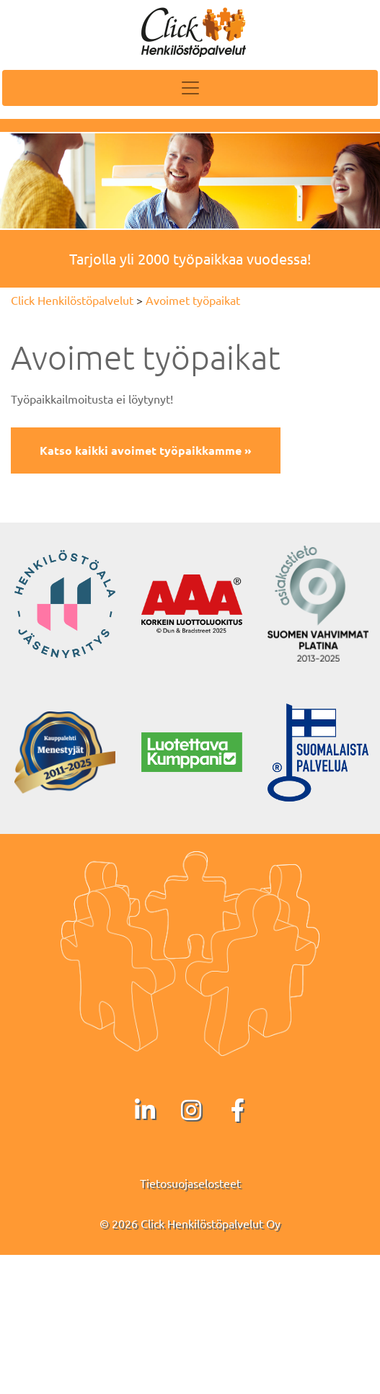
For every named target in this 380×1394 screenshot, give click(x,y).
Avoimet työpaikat (193, 300)
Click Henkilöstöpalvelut (72, 300)
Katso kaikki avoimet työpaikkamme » (146, 450)
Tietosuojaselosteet (190, 1183)
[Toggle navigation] (190, 88)
